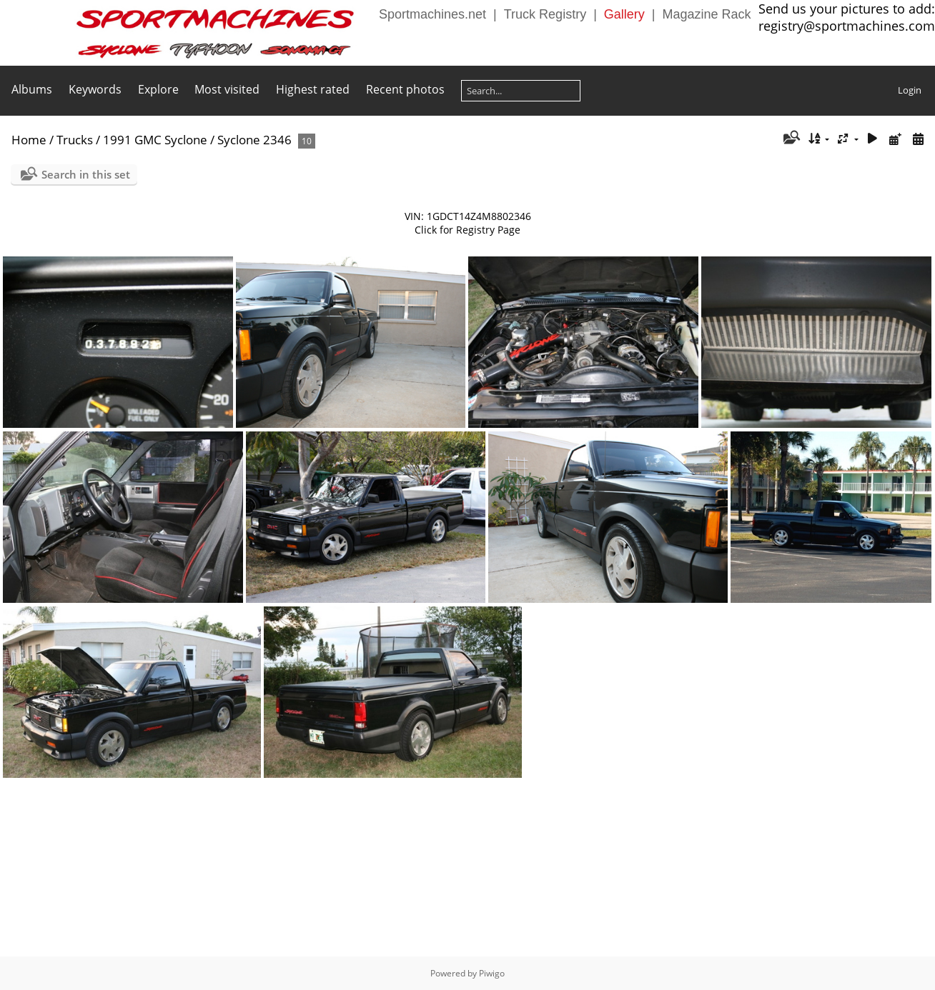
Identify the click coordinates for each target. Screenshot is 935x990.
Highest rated (313, 89)
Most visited (226, 89)
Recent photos (405, 89)
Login (909, 90)
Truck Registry (545, 14)
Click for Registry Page (467, 229)
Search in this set (85, 174)
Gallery (624, 14)
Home (28, 139)
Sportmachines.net (432, 14)
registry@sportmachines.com (846, 25)
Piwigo (492, 973)
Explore (158, 89)
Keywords (95, 89)
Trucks (74, 139)
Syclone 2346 (254, 139)
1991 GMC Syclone (155, 139)
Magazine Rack (707, 14)
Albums (31, 89)
